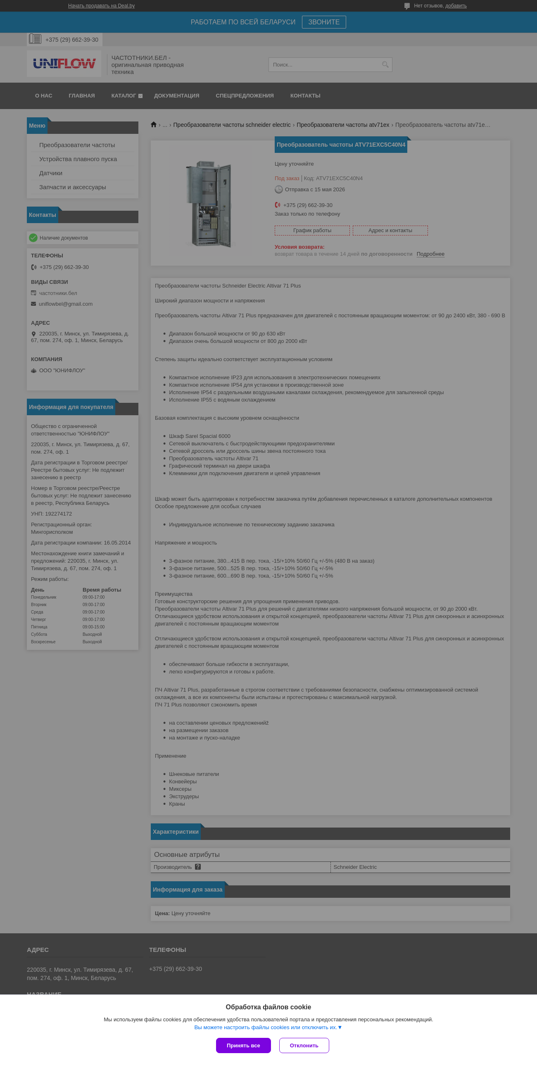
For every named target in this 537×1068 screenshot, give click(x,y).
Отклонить (304, 1045)
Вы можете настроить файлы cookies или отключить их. (265, 1027)
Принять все (243, 1045)
